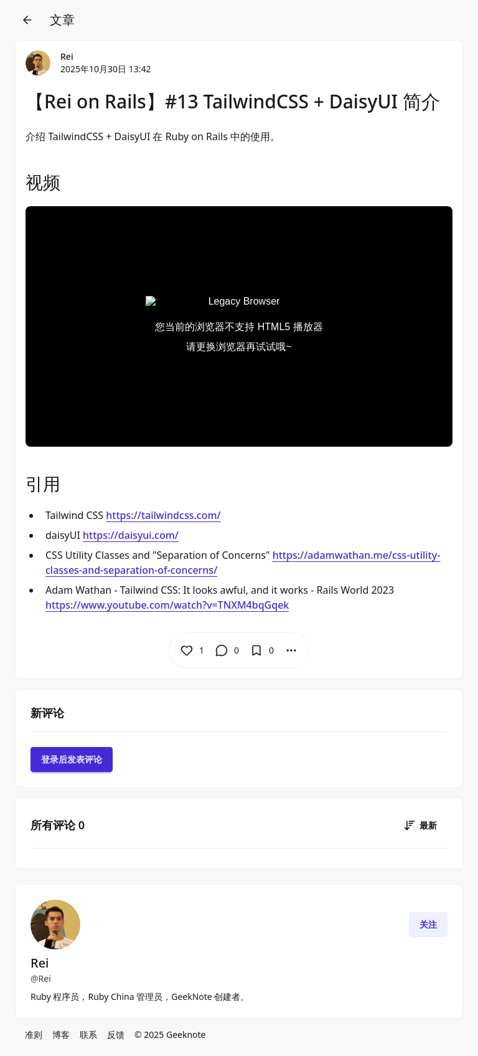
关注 (428, 924)
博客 (61, 1034)
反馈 (115, 1034)
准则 (33, 1034)
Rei (66, 56)
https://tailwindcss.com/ (163, 515)
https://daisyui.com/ (131, 535)
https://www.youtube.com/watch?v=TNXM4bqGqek (167, 605)
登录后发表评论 (71, 759)
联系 (88, 1034)
